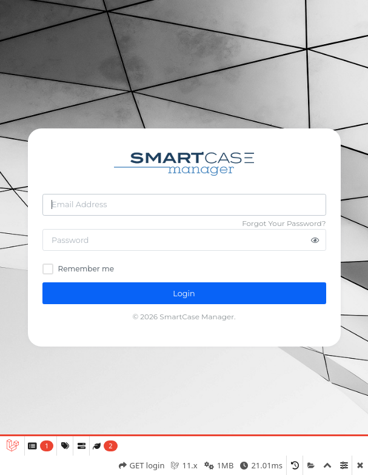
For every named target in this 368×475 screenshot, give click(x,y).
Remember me (86, 268)
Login (184, 293)
